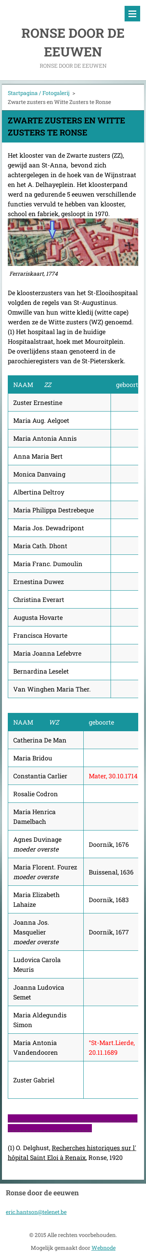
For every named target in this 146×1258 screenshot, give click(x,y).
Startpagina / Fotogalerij (39, 93)
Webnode (103, 1247)
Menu (132, 13)
